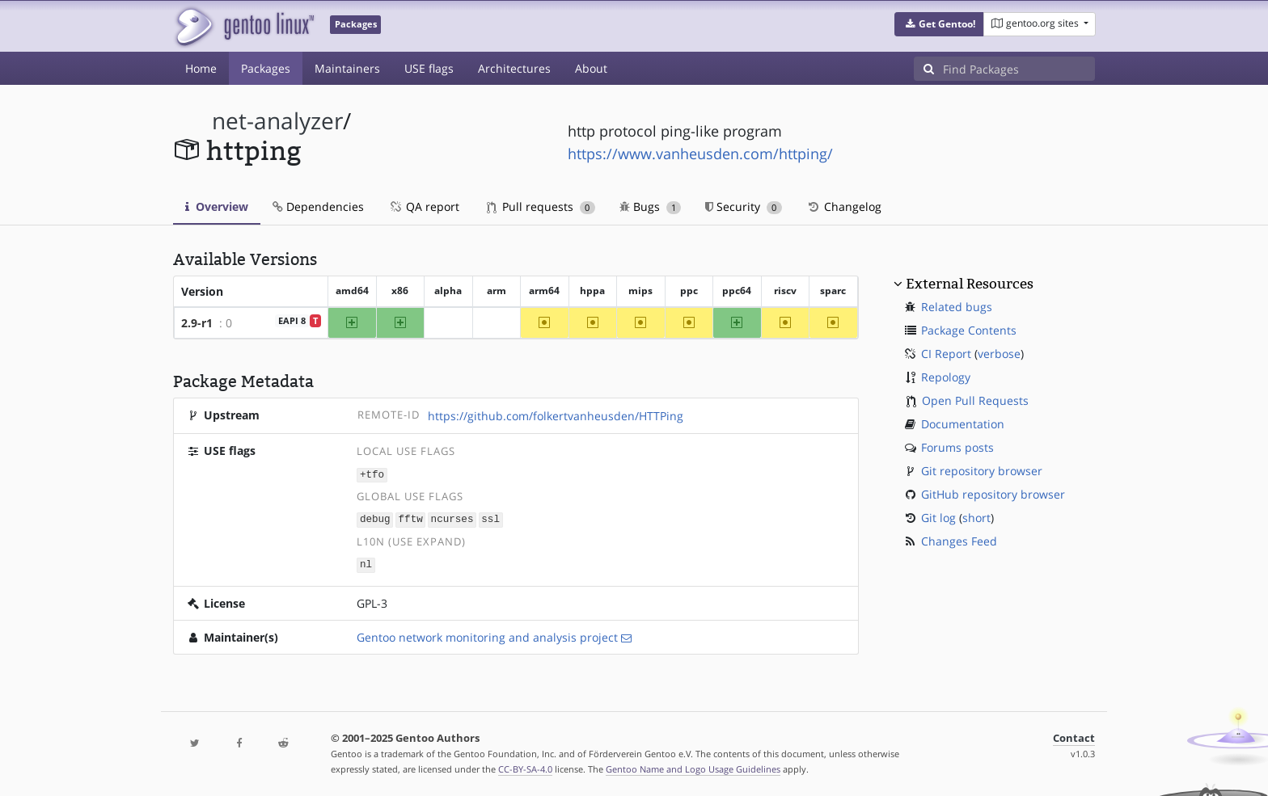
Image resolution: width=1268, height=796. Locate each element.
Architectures (514, 68)
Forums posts (957, 447)
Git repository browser (981, 470)
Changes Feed (959, 541)
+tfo (372, 474)
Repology (945, 377)
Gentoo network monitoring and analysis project (487, 634)
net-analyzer (277, 121)
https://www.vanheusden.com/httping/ (700, 153)
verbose (999, 353)
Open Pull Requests (975, 400)
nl (366, 563)
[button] (939, 24)
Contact (1074, 736)
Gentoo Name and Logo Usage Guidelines (693, 766)
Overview (216, 206)
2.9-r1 (197, 323)
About (591, 68)
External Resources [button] (969, 284)
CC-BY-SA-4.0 (525, 766)
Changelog (843, 206)
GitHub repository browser (993, 494)
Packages (265, 68)
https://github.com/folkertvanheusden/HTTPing (555, 415)
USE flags (429, 68)
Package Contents (969, 330)
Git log (938, 517)
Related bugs (956, 306)
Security (743, 206)
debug (375, 518)
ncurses (452, 518)
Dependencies (318, 206)
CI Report (946, 353)
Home (201, 68)
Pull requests (541, 206)
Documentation (962, 424)
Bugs (650, 206)
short (976, 517)
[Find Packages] (1019, 69)
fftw (411, 518)
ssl (490, 518)
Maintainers (347, 68)
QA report (423, 206)
